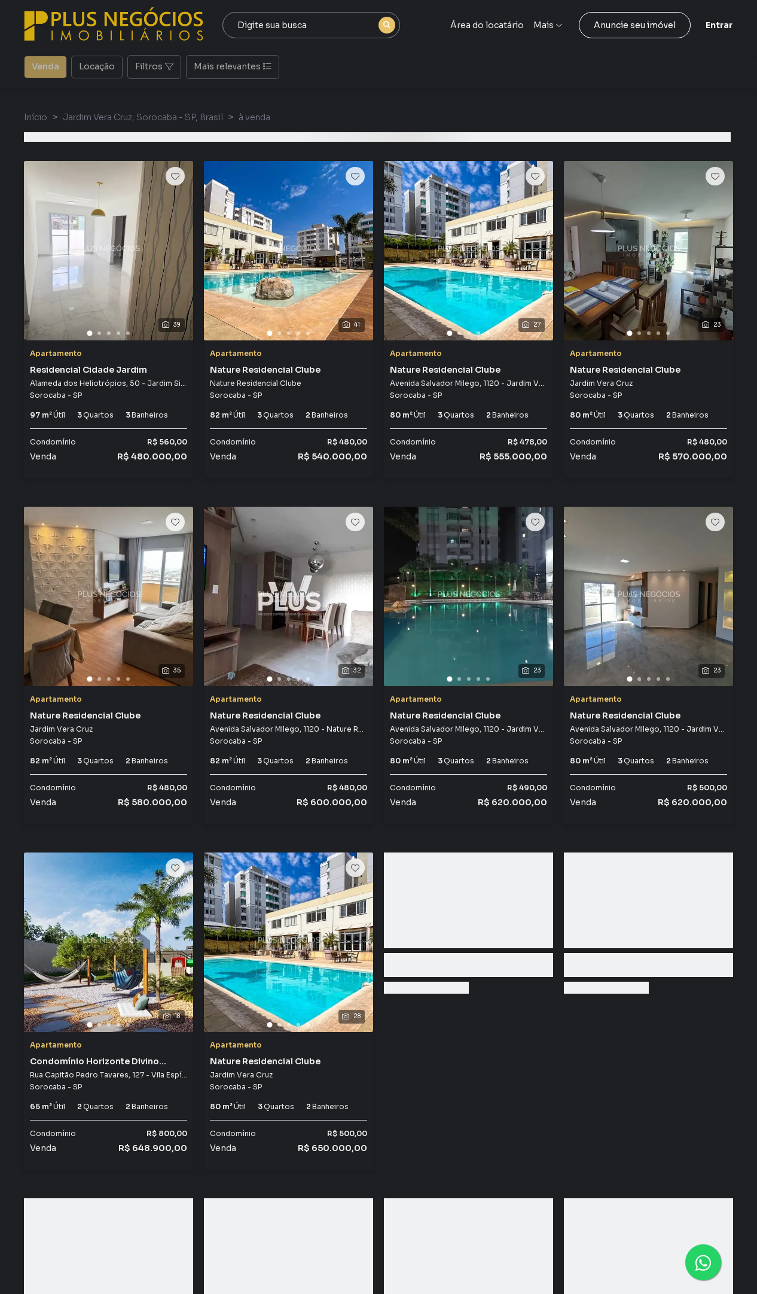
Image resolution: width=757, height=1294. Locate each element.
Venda (45, 66)
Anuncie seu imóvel (635, 25)
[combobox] (311, 25)
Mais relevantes (232, 66)
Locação (97, 66)
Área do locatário (487, 25)
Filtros (154, 66)
